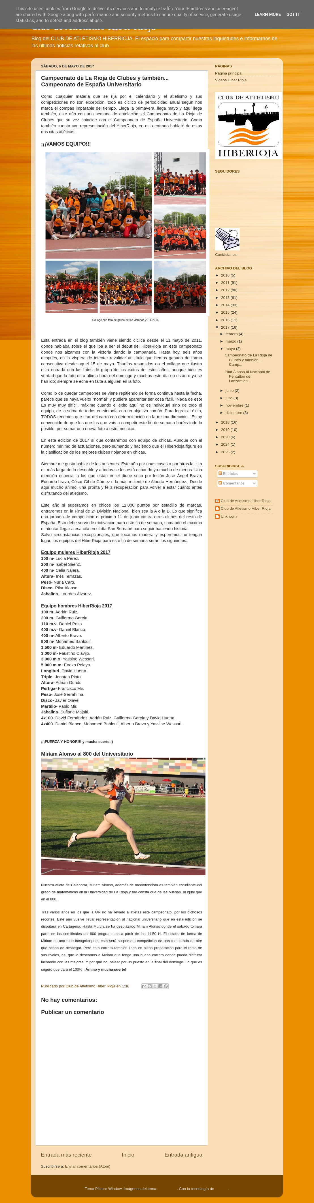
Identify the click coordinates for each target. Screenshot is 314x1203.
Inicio (128, 1155)
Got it (293, 14)
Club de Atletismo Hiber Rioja (246, 501)
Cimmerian (167, 1189)
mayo (231, 349)
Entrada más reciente (66, 1155)
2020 (226, 437)
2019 (226, 430)
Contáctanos (226, 254)
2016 (226, 320)
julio (230, 398)
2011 (226, 282)
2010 (226, 275)
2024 (226, 444)
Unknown (229, 516)
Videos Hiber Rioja (231, 80)
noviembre (235, 405)
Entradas (228, 473)
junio (230, 390)
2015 (226, 312)
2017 (226, 327)
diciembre (234, 413)
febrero (232, 334)
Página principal (228, 73)
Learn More (268, 14)
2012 (226, 290)
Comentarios (231, 483)
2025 (226, 452)
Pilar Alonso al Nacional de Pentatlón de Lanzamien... (247, 376)
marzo (231, 341)
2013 (226, 298)
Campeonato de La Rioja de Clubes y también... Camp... (248, 359)
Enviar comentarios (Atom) (88, 1166)
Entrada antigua (183, 1155)
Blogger (221, 1189)
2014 (226, 305)
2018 (226, 422)
